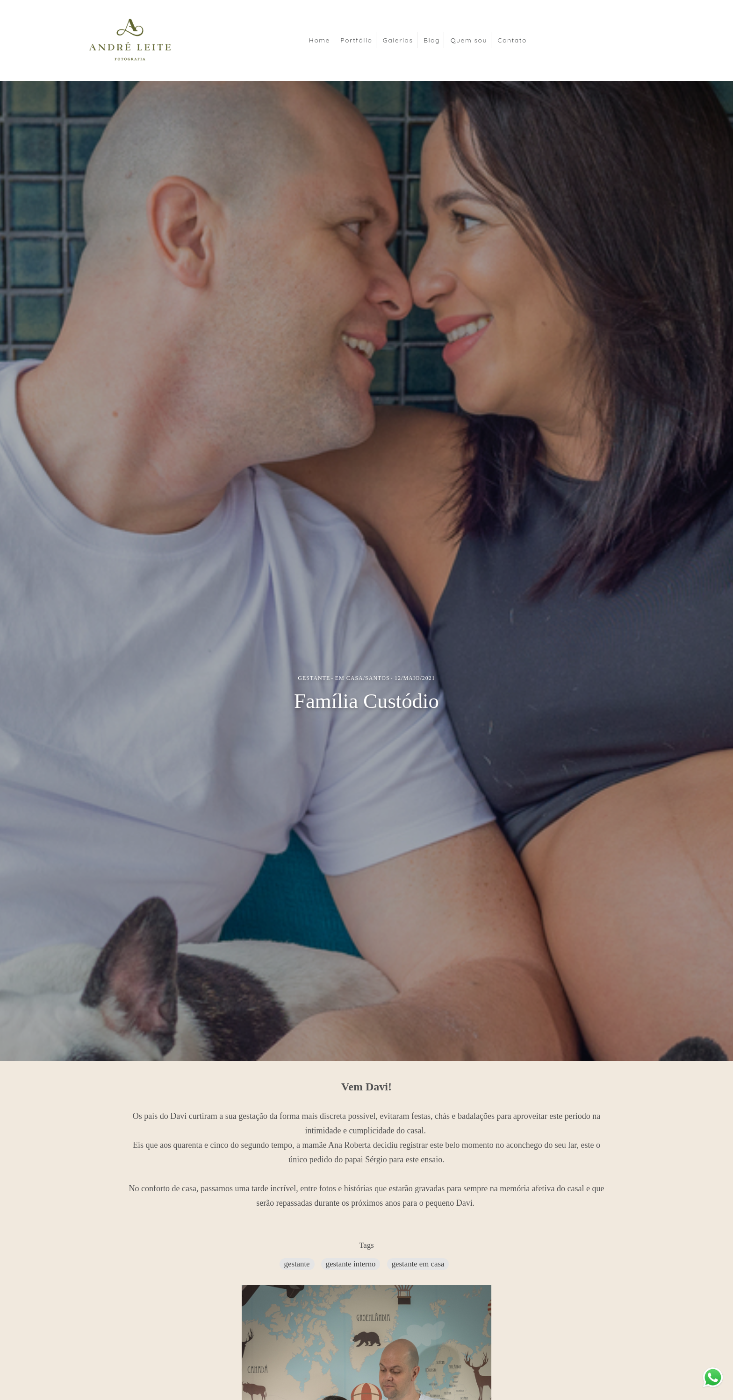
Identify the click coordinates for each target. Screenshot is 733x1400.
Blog (432, 40)
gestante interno (351, 1263)
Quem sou (469, 40)
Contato (512, 40)
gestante (297, 1263)
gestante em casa (418, 1263)
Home (319, 40)
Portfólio (356, 40)
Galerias (398, 40)
